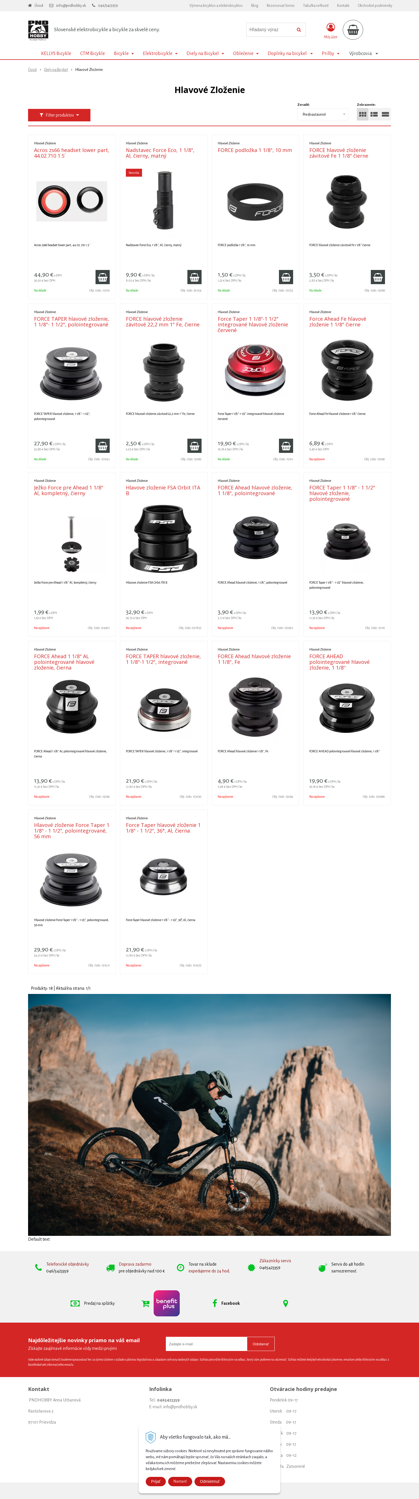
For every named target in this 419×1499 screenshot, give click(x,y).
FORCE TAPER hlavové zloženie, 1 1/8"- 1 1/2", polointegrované (71, 321)
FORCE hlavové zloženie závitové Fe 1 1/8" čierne (338, 153)
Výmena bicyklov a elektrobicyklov (216, 6)
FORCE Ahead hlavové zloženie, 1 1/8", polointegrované (255, 490)
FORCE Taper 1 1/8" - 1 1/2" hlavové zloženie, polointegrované (342, 493)
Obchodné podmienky (375, 6)
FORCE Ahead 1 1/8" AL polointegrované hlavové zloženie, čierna (64, 662)
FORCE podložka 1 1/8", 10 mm (255, 150)
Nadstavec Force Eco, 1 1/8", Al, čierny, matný (160, 153)
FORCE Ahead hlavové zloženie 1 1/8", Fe (254, 659)
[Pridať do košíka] (103, 277)
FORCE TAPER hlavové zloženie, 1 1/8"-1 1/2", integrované (163, 659)
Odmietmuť (210, 1481)
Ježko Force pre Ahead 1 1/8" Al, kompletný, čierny (68, 490)
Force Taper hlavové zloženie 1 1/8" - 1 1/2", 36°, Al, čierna (163, 828)
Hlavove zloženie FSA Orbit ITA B (163, 490)
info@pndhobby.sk (71, 6)
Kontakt (343, 6)
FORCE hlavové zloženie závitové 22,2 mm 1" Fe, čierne (163, 321)
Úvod (39, 6)
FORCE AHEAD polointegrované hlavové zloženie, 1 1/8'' (339, 662)
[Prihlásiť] (330, 31)
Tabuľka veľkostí (316, 6)
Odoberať (261, 1344)
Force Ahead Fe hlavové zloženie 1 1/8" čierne (337, 321)
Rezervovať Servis (281, 6)
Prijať (155, 1481)
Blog (254, 6)
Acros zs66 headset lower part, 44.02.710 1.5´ (71, 153)
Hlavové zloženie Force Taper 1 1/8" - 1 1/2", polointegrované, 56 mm (71, 831)
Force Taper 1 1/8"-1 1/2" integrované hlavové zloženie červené (253, 324)
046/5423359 (108, 6)
